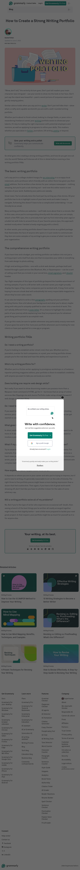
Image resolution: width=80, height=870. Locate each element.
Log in (48, 449)
